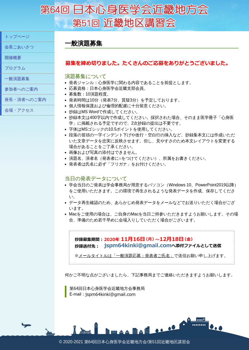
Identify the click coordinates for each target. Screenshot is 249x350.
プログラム (15, 68)
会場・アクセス (19, 110)
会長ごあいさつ (19, 47)
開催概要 (13, 57)
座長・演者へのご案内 (25, 99)
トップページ (17, 36)
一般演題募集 (17, 79)
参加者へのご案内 (21, 89)
